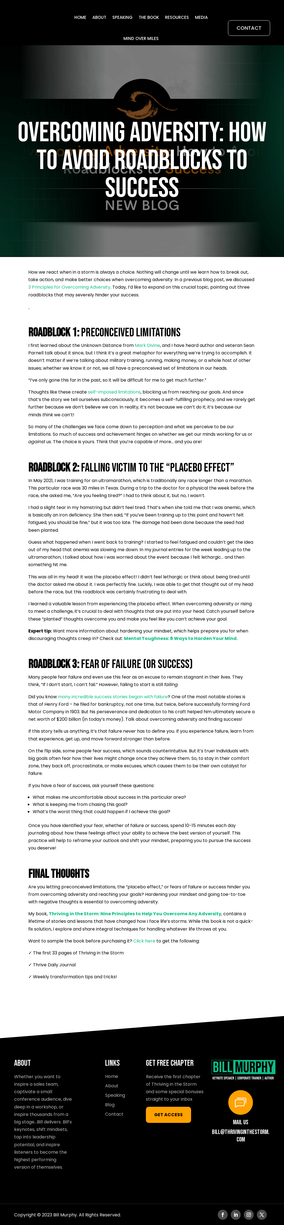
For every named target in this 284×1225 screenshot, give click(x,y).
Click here (144, 940)
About (99, 17)
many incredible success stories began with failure (113, 696)
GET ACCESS (168, 1114)
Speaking (122, 17)
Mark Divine (147, 345)
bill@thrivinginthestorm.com (240, 1135)
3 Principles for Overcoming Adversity (69, 286)
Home (80, 17)
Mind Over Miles (141, 38)
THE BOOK (149, 17)
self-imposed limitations (114, 391)
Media (201, 17)
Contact (249, 27)
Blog (110, 1104)
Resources (177, 17)
